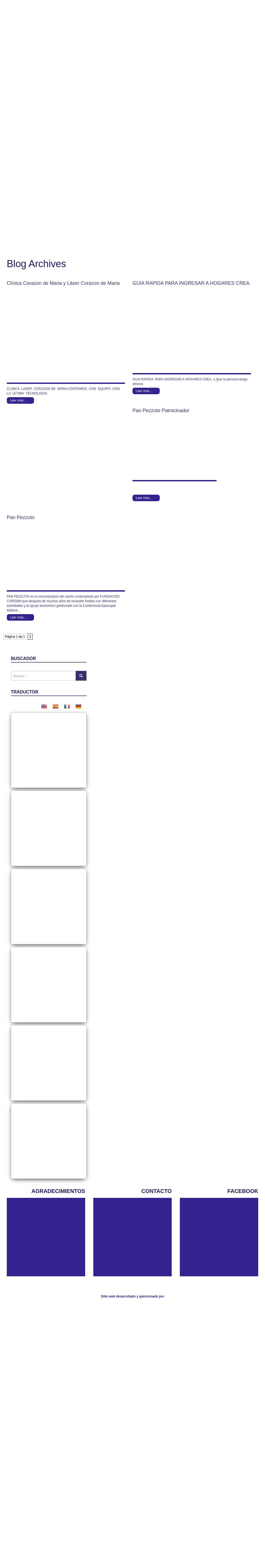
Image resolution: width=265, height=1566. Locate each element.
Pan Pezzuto (52, 517)
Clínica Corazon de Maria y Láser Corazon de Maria (63, 283)
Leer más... (18, 400)
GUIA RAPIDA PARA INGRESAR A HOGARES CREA (190, 283)
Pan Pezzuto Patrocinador (160, 410)
